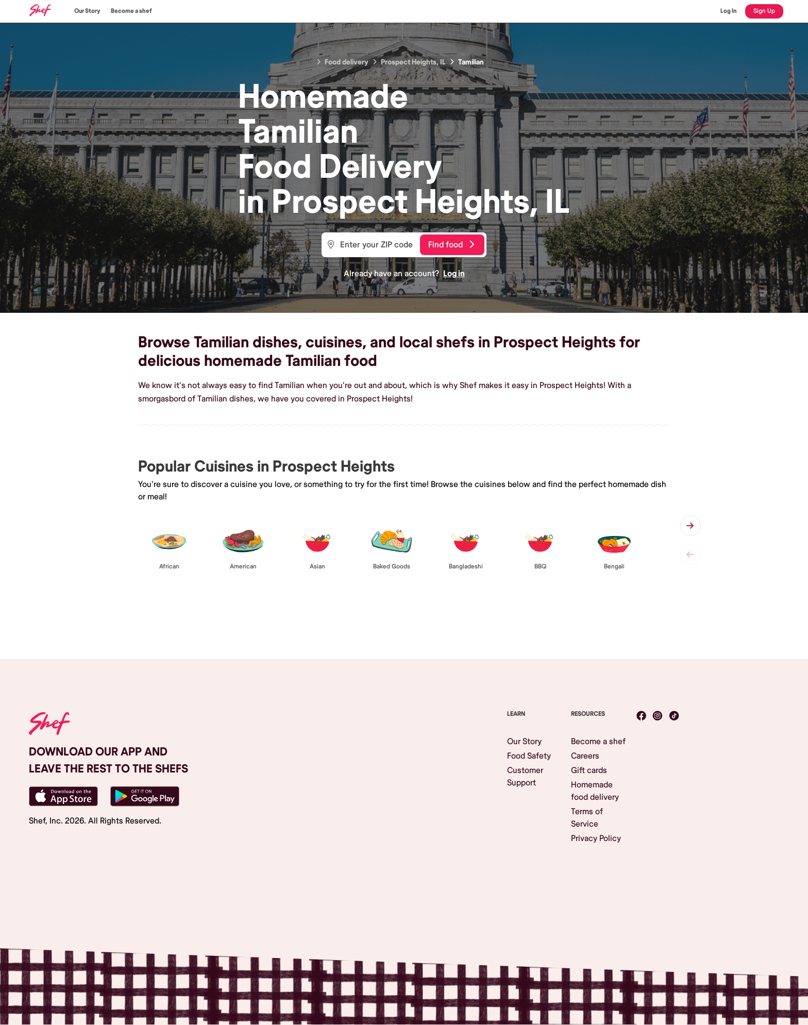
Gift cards (589, 770)
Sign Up (764, 11)
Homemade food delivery (595, 791)
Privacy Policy (596, 838)
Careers (585, 756)
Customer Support (525, 776)
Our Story (87, 11)
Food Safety (529, 756)
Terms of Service (587, 817)
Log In (728, 11)
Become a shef (131, 11)
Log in (454, 273)
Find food (451, 245)
